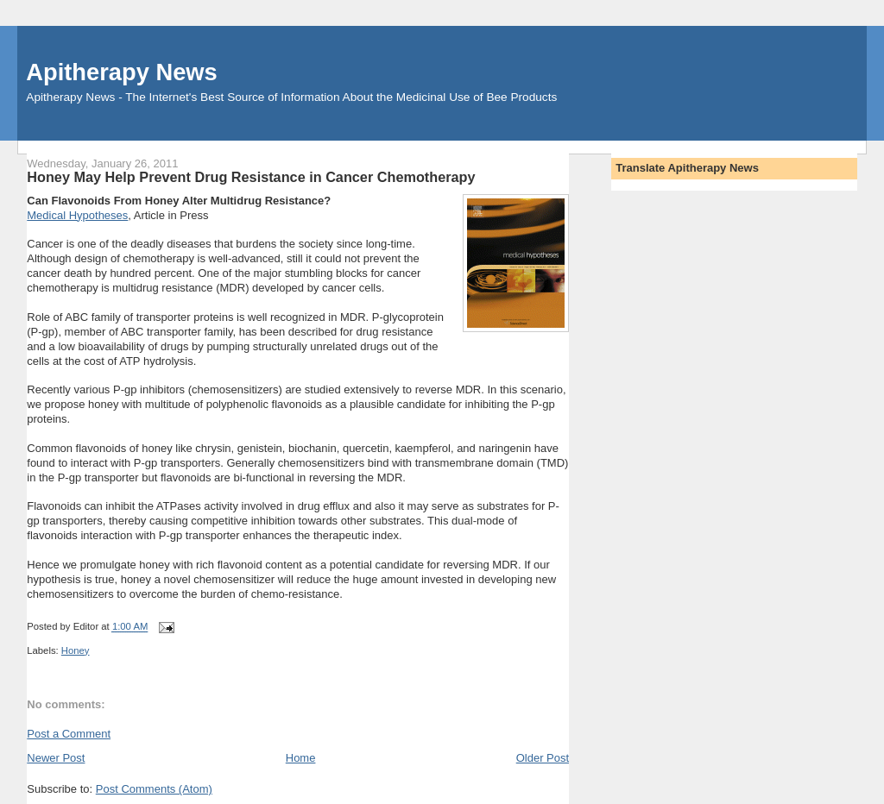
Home (301, 757)
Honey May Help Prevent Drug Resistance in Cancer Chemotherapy (251, 177)
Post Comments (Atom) (154, 788)
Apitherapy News (121, 72)
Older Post (542, 757)
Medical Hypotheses (77, 215)
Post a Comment (68, 733)
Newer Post (56, 757)
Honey (75, 650)
